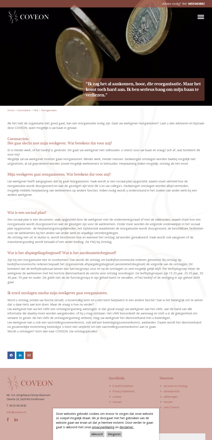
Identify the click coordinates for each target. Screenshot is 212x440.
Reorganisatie (49, 110)
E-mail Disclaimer (123, 386)
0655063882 (196, 4)
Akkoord (97, 434)
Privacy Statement (124, 391)
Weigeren (114, 434)
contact (117, 396)
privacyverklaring (103, 427)
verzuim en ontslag (175, 386)
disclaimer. (126, 427)
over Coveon (171, 407)
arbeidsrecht (171, 391)
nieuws (117, 402)
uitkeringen (171, 396)
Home (10, 110)
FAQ (36, 110)
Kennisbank (24, 110)
